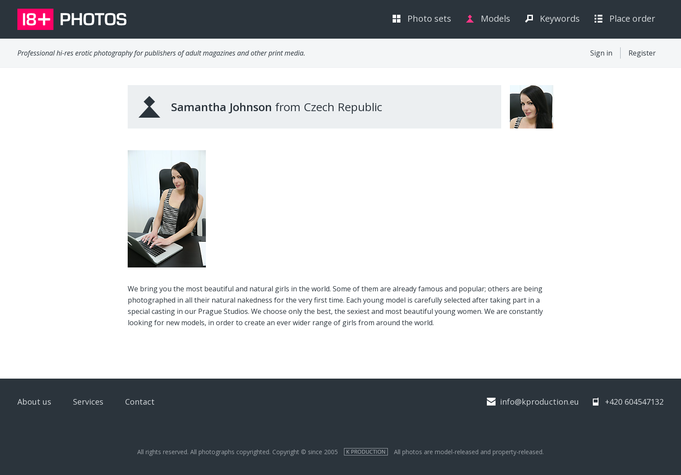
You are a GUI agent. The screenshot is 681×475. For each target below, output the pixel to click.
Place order (632, 18)
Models (495, 18)
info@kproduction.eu (539, 401)
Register (642, 53)
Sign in (601, 53)
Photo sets (429, 18)
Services (88, 401)
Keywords (560, 18)
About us (34, 401)
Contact (140, 401)
